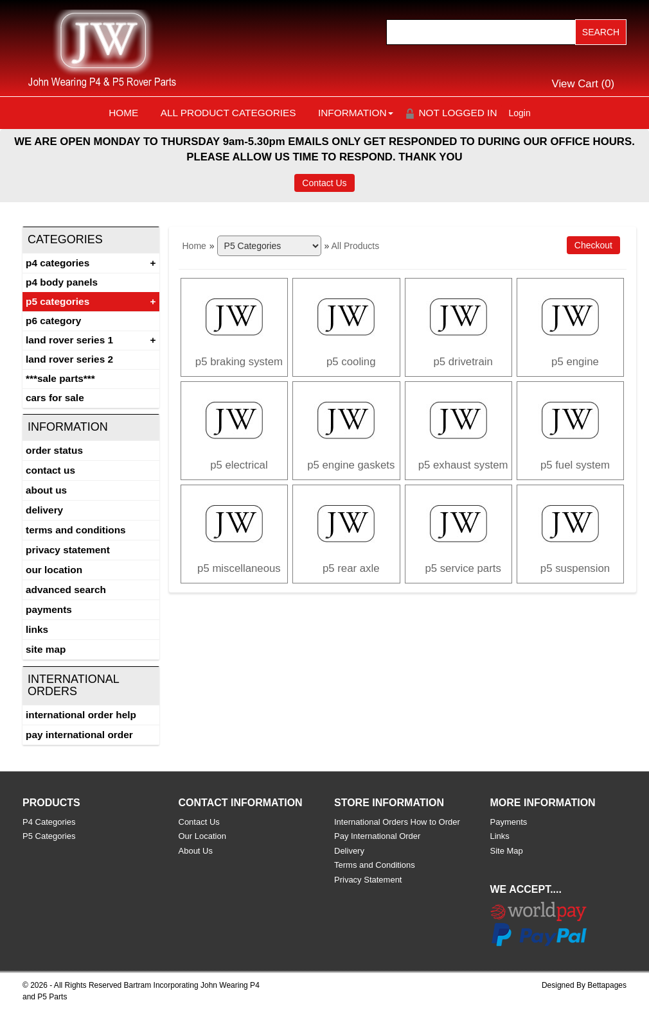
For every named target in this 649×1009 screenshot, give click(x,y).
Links (37, 629)
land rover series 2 (69, 359)
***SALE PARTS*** (60, 378)
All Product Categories (228, 112)
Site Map (46, 649)
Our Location (54, 569)
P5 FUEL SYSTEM (575, 465)
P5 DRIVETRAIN (462, 362)
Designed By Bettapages (584, 985)
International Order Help (81, 714)
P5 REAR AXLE (351, 568)
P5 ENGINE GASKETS (351, 465)
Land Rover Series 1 (69, 339)
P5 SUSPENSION (575, 568)
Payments (49, 609)
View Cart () (583, 84)
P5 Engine (575, 362)
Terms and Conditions (76, 529)
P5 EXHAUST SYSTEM (463, 465)
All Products (355, 246)
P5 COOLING (351, 362)
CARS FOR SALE (55, 397)
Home (123, 112)
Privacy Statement (68, 549)
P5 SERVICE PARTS (463, 568)
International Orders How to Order (397, 822)
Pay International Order (79, 734)
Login (520, 113)
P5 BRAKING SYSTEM (239, 362)
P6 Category (53, 320)
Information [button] (355, 112)
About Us (46, 490)
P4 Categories (57, 262)
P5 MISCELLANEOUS (239, 568)
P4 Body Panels (62, 282)
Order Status (54, 450)
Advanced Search (66, 589)
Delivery (44, 509)
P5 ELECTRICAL (239, 465)
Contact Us (324, 183)
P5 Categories (57, 301)
